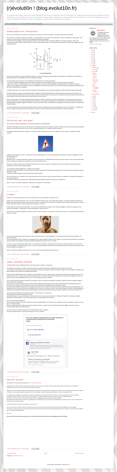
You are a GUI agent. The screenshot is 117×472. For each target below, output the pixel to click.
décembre (94, 67)
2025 (92, 50)
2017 (92, 65)
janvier (93, 109)
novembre (94, 69)
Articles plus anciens (79, 453)
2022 (92, 56)
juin (93, 100)
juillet (93, 98)
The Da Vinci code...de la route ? (20, 121)
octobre (94, 71)
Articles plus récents (11, 453)
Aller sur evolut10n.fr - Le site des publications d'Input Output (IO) (23, 23)
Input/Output (102, 30)
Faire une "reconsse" (15, 380)
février (93, 107)
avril (93, 104)
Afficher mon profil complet (95, 44)
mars (93, 105)
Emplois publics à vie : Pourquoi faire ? (22, 31)
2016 (92, 112)
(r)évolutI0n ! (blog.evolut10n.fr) (42, 8)
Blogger (68, 464)
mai (93, 102)
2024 (92, 52)
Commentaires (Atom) (18, 455)
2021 (92, 58)
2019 (92, 61)
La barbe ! (11, 194)
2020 (92, 60)
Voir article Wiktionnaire (35, 382)
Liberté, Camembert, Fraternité (19, 262)
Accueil (45, 453)
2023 (92, 54)
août (93, 96)
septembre (94, 94)
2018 (92, 63)
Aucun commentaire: (25, 112)
